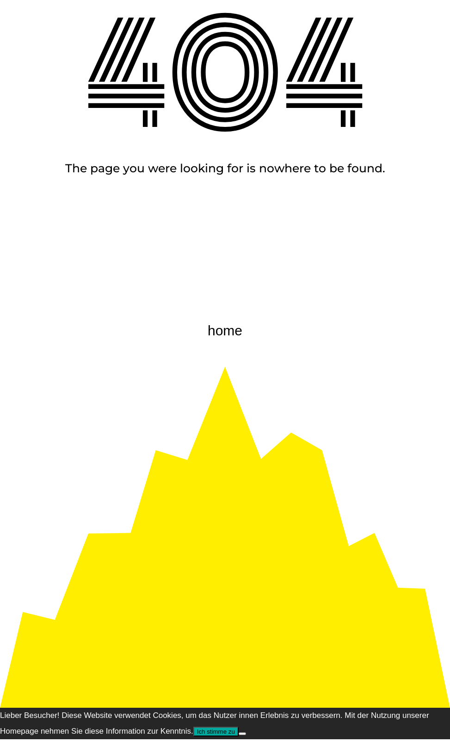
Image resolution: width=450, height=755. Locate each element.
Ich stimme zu (216, 731)
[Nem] (242, 733)
